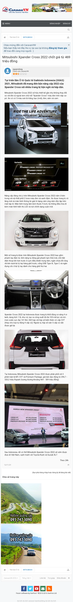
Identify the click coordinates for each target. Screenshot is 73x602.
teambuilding (40, 601)
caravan (31, 601)
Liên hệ (43, 578)
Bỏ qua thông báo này (69, 45)
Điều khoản (61, 578)
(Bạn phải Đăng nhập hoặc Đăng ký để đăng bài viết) (51, 472)
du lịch (25, 601)
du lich (19, 601)
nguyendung (18, 69)
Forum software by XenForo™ (36, 593)
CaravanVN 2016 (10, 578)
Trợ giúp (51, 578)
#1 (68, 465)
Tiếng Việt (26, 578)
